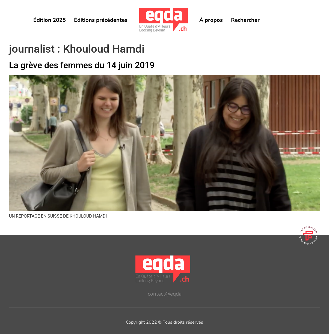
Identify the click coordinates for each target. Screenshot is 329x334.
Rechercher (245, 20)
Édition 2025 (49, 20)
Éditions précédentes (101, 20)
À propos (211, 20)
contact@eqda (165, 293)
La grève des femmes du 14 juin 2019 (82, 65)
